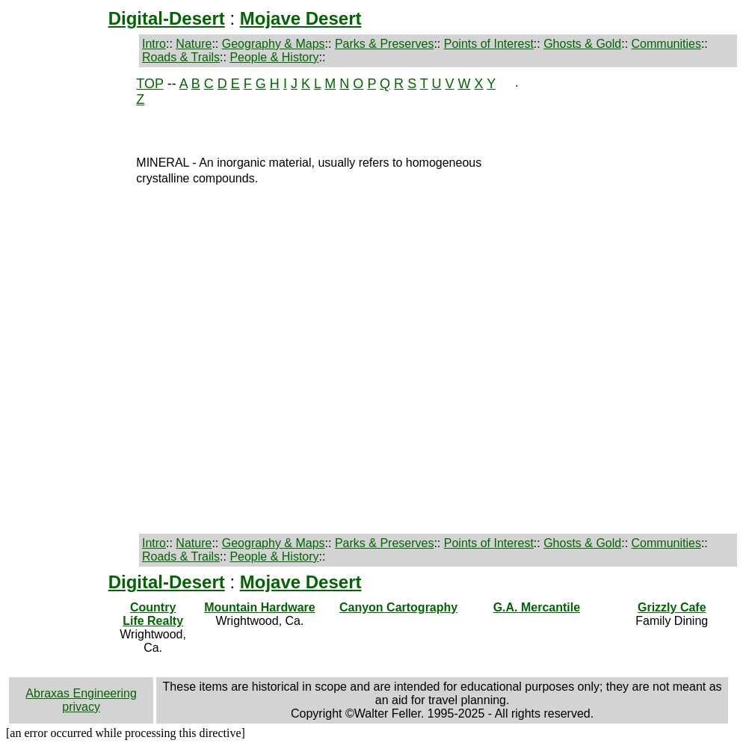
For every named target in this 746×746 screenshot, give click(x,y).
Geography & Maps (273, 43)
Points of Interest (489, 43)
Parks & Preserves (384, 43)
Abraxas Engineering (81, 693)
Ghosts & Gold (582, 43)
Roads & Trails (181, 57)
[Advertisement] (60, 300)
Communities (666, 43)
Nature (194, 43)
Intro (154, 43)
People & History (273, 57)
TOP (149, 83)
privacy (81, 706)
